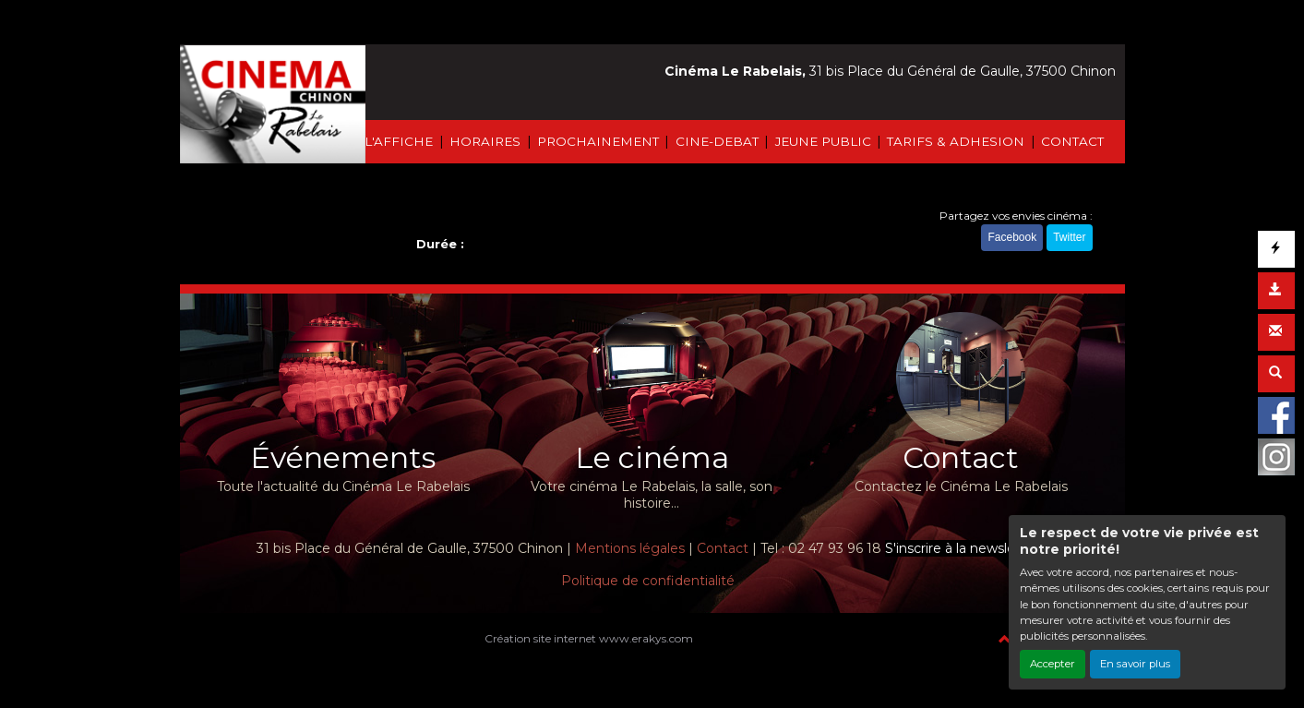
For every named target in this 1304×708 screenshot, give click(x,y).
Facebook (1011, 238)
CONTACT (1072, 141)
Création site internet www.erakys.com (589, 638)
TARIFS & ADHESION (955, 141)
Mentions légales (630, 548)
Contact (722, 548)
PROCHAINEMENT (598, 141)
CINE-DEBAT (717, 141)
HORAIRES (484, 141)
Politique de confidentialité (648, 580)
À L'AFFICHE (392, 141)
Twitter (1069, 238)
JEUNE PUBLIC (823, 141)
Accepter (1052, 663)
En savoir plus (1135, 663)
